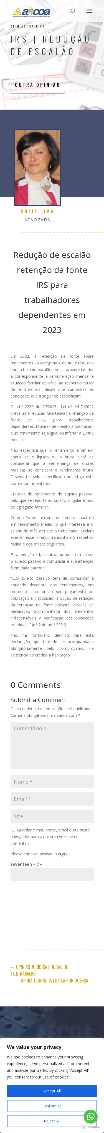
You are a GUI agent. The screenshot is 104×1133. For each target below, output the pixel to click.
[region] (52, 1085)
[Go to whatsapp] (91, 1117)
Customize (52, 1106)
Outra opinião (38, 85)
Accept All (52, 1090)
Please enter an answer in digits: (39, 853)
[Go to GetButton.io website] (91, 1127)
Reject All (52, 1121)
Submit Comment (63, 890)
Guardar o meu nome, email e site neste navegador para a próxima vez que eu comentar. (50, 836)
